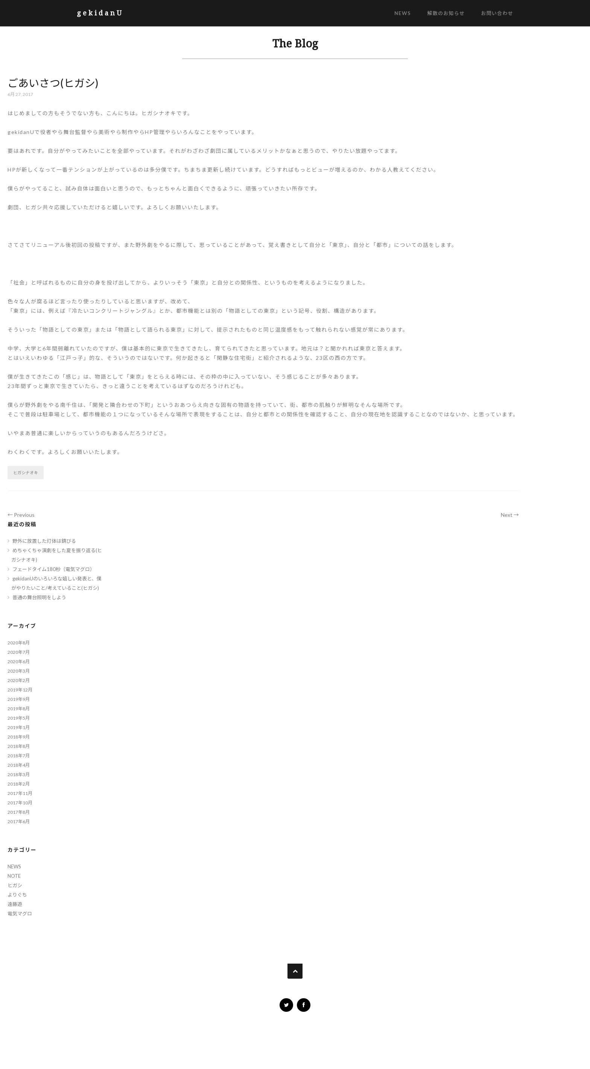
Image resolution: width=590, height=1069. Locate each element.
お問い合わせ (497, 13)
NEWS (402, 13)
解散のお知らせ (446, 13)
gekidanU (100, 12)
